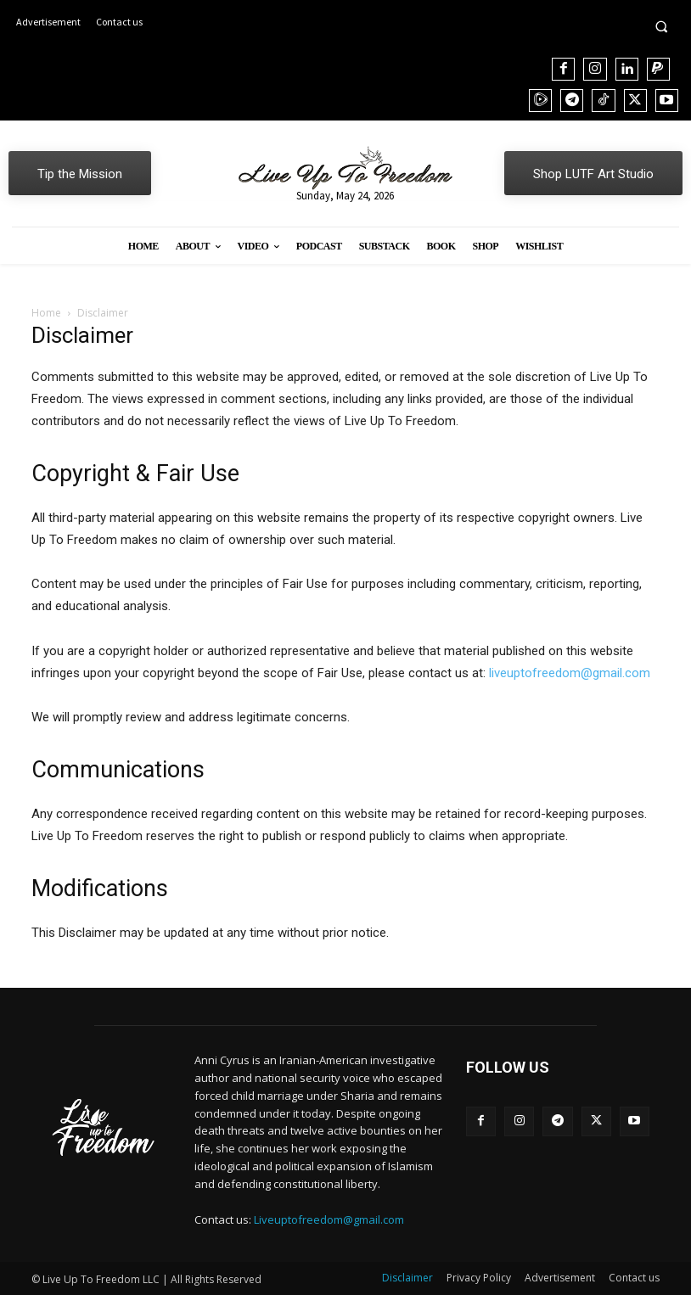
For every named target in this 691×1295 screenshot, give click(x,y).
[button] (661, 26)
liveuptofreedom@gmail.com (569, 673)
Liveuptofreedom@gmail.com (329, 1219)
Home (46, 313)
